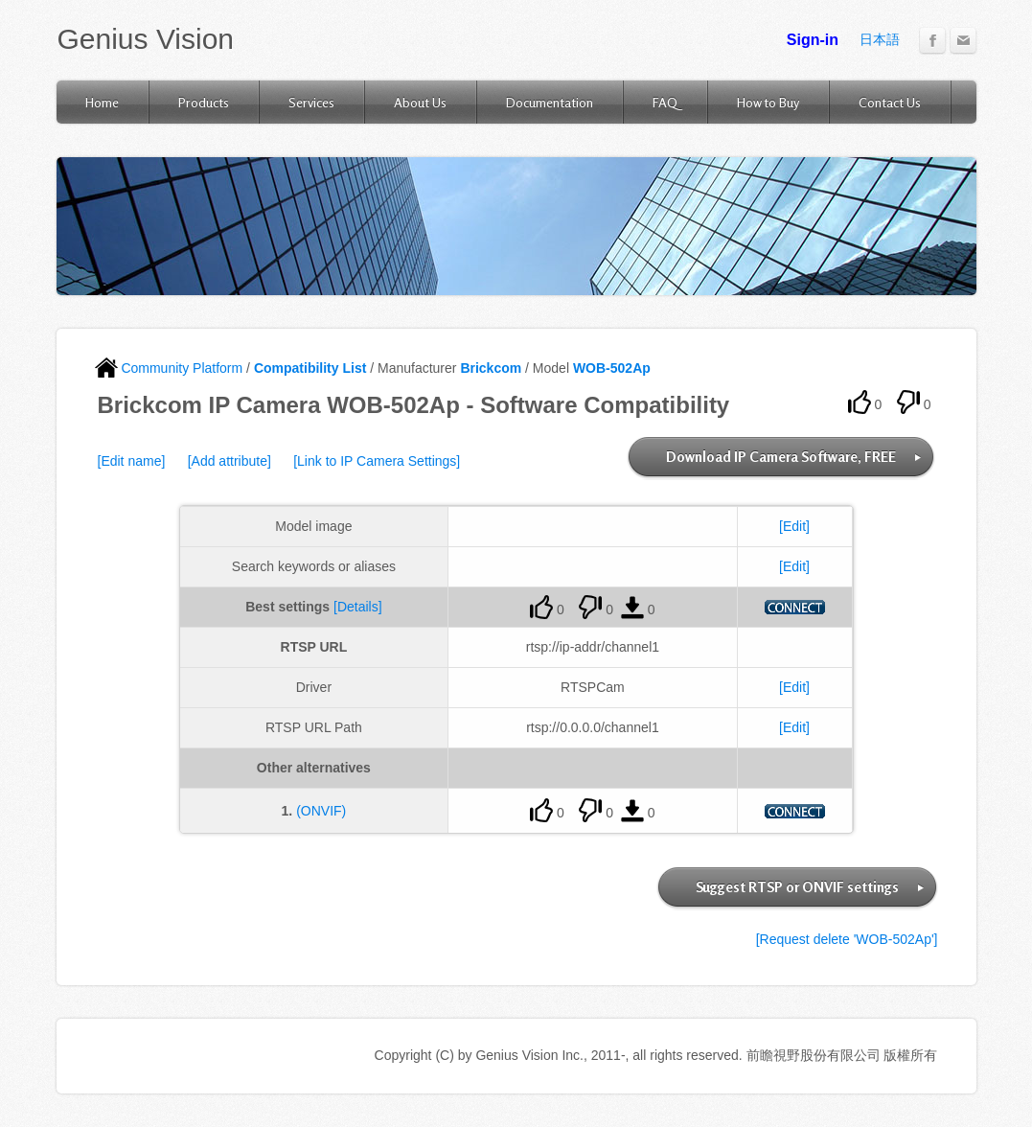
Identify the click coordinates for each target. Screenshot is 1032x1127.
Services (311, 102)
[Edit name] (132, 461)
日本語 (880, 39)
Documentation (549, 102)
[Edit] (794, 526)
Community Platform (169, 368)
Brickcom (490, 368)
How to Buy (768, 102)
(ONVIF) (321, 810)
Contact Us (890, 102)
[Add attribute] (229, 461)
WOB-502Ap (612, 368)
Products (203, 102)
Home (102, 102)
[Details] (357, 606)
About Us (420, 102)
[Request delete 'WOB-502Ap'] (847, 939)
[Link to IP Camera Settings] (376, 461)
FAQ (665, 102)
